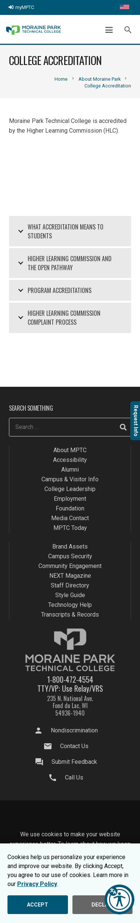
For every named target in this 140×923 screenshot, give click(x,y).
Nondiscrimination (74, 730)
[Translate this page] (124, 7)
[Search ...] (71, 427)
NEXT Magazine (70, 575)
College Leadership (70, 489)
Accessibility (70, 459)
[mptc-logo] (33, 30)
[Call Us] (56, 777)
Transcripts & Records (70, 614)
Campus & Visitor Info (70, 479)
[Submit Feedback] (42, 761)
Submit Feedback (74, 761)
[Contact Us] (51, 746)
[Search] (123, 427)
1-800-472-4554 (70, 679)
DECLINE (102, 905)
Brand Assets (70, 546)
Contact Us (74, 746)
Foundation (70, 508)
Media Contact (70, 518)
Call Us (74, 777)
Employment (70, 498)
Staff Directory (70, 585)
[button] (109, 30)
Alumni (70, 469)
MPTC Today (70, 527)
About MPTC (70, 450)
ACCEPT (37, 905)
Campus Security (70, 556)
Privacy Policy (37, 884)
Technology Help (70, 604)
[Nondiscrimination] (41, 730)
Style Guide (70, 595)
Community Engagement (70, 565)
